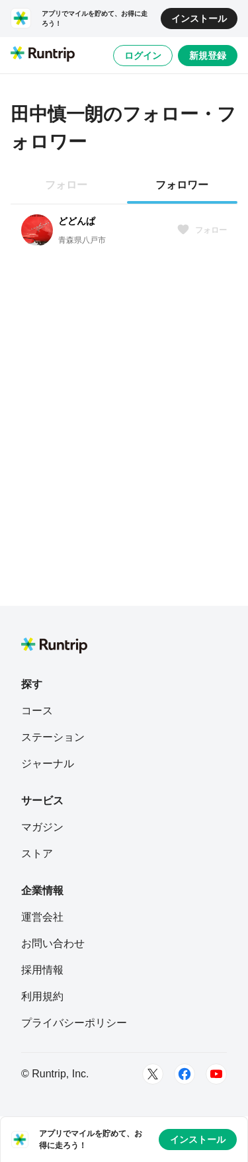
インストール (199, 18)
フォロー (202, 230)
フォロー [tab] (66, 184)
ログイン (142, 55)
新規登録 (207, 55)
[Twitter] (152, 1074)
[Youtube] (216, 1074)
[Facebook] (184, 1074)
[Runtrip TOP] (43, 54)
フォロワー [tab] (181, 184)
